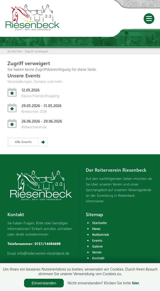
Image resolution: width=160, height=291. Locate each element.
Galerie (97, 246)
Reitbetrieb (100, 234)
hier (135, 282)
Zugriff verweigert (36, 51)
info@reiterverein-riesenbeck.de (43, 253)
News (96, 228)
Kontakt (98, 258)
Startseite (99, 222)
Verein (97, 252)
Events (97, 240)
